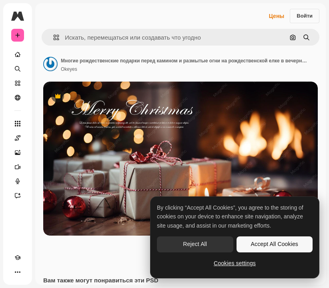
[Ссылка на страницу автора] (50, 64)
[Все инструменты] (17, 123)
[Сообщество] (17, 97)
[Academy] (17, 257)
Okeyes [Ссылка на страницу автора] (69, 69)
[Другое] (17, 272)
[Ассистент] (17, 195)
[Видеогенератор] (17, 166)
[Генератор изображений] (17, 152)
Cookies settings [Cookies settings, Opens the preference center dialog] (235, 263)
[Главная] (17, 54)
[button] (53, 37)
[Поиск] (17, 68)
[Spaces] (17, 138)
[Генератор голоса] (17, 181)
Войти (305, 16)
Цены (277, 16)
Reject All (195, 244)
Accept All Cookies (274, 244)
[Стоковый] (17, 83)
